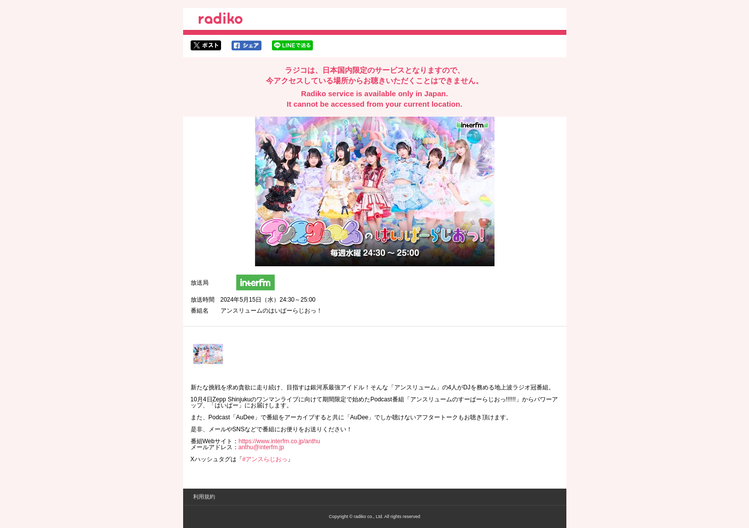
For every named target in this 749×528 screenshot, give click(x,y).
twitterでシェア (206, 45)
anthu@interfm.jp (261, 447)
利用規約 (204, 497)
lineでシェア (292, 45)
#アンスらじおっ (265, 459)
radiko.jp (220, 19)
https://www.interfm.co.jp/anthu (279, 441)
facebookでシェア (246, 45)
